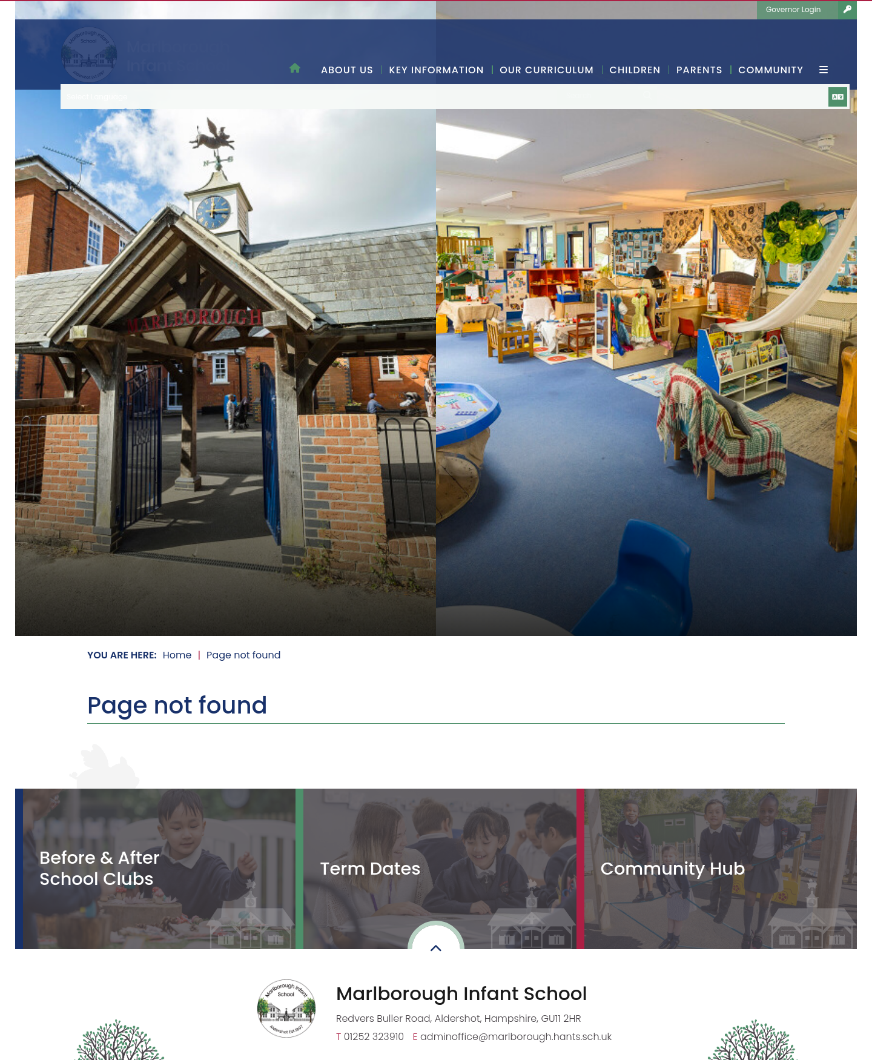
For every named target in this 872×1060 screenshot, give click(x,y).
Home (177, 655)
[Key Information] (437, 45)
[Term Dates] (436, 869)
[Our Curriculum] (546, 45)
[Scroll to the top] (436, 949)
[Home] (145, 55)
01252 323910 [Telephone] (374, 1037)
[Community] (770, 45)
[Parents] (699, 45)
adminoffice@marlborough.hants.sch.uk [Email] (516, 1037)
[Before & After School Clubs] (155, 869)
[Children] (635, 45)
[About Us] (347, 45)
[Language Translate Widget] (710, 9)
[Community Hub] (716, 869)
